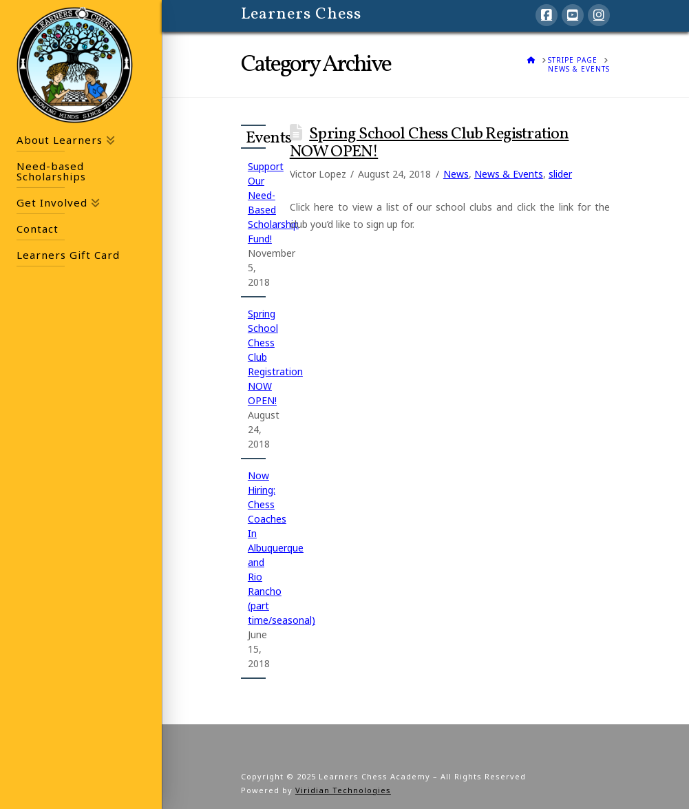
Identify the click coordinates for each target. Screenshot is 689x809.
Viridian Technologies (343, 790)
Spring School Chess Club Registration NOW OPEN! (429, 143)
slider (560, 173)
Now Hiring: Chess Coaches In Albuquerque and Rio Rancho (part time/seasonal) (281, 548)
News (456, 173)
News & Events (508, 173)
